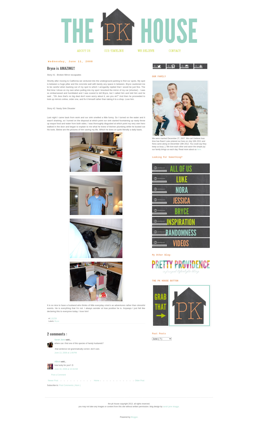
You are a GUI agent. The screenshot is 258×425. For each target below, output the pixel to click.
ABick (57, 361)
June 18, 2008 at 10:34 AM (66, 369)
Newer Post (53, 380)
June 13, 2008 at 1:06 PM (65, 353)
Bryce (57, 321)
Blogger (134, 417)
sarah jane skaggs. (171, 406)
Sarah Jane (59, 340)
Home (96, 380)
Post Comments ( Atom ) (70, 385)
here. (199, 149)
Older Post (139, 380)
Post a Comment (58, 375)
